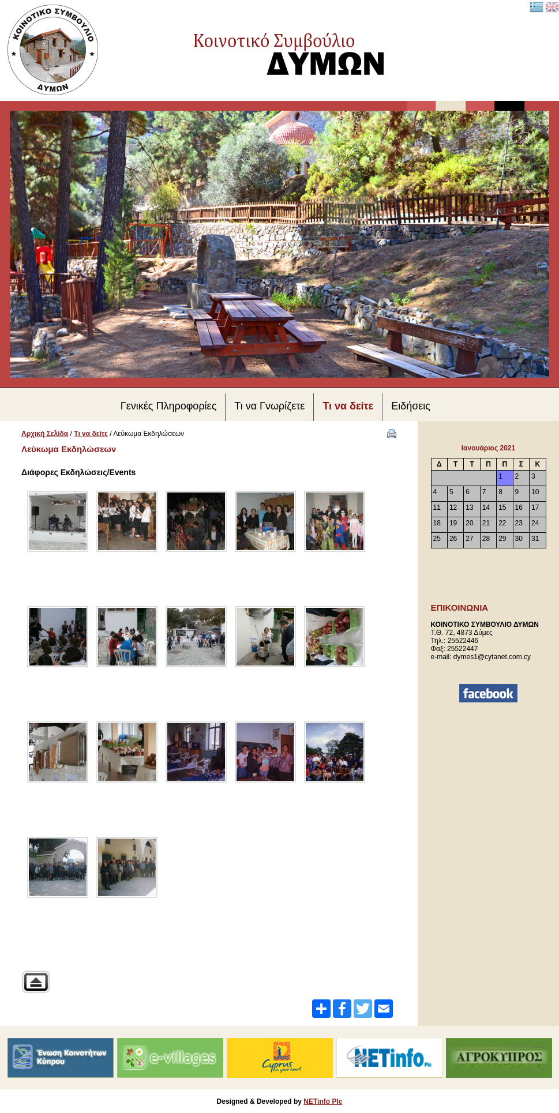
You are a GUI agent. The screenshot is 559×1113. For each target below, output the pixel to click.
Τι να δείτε (91, 434)
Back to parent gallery (35, 982)
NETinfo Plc (322, 1101)
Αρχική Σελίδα (44, 434)
